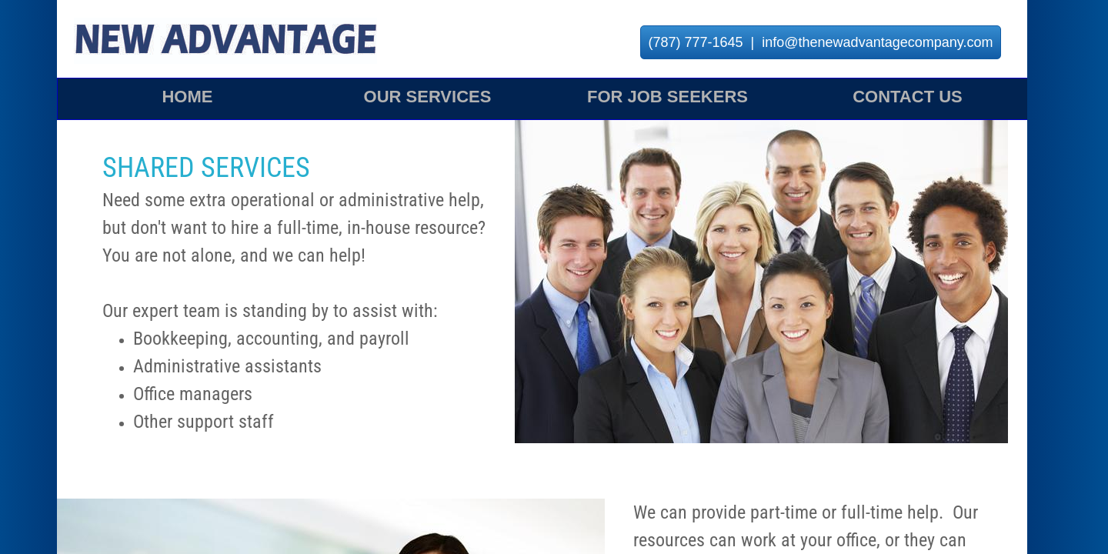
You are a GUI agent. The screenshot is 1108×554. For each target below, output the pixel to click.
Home (187, 96)
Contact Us (908, 96)
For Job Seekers (667, 96)
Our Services (428, 96)
